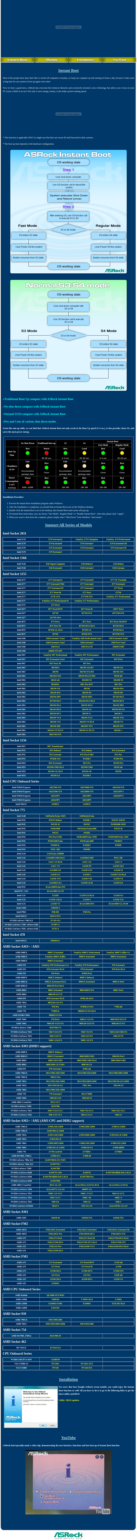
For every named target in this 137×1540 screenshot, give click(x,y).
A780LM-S (55, 1156)
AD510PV (86, 796)
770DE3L (55, 1011)
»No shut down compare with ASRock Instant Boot (34, 406)
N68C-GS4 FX (55, 1040)
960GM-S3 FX (118, 1023)
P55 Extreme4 (118, 750)
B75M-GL (87, 630)
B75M (55, 634)
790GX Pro (55, 1077)
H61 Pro (118, 684)
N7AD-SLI (55, 920)
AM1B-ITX (118, 1218)
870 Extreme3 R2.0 (55, 998)
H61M (87, 688)
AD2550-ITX (118, 787)
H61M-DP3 (87, 697)
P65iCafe (118, 676)
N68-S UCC (55, 1197)
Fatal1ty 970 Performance (87, 965)
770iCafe (118, 1006)
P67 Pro (86, 663)
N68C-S (118, 1197)
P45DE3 (87, 820)
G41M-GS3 (87, 870)
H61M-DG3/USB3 (86, 676)
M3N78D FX (55, 1027)
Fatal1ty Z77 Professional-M (55, 601)
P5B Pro (87, 912)
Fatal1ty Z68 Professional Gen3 (86, 638)
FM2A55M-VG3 (87, 1246)
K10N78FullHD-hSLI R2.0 (55, 1176)
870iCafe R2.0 (86, 998)
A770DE (118, 1151)
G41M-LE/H (87, 883)
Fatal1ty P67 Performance (87, 655)
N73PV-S (55, 924)
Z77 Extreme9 (86, 580)
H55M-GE (87, 771)
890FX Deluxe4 (87, 977)
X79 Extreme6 (55, 548)
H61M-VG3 (86, 717)
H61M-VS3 (55, 722)
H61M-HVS (55, 713)
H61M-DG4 (55, 705)
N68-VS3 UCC (87, 1110)
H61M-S (118, 713)
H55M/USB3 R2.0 (55, 767)
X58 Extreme (118, 568)
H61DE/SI (118, 680)
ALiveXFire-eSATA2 (118, 1185)
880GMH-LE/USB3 (55, 1064)
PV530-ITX (86, 1368)
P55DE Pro (55, 758)
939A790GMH (55, 1319)
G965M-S (55, 908)
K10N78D (55, 1168)
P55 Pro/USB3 (86, 754)
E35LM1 (55, 1308)
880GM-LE (87, 1064)
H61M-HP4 (118, 705)
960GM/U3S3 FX (118, 1019)
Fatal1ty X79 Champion (87, 539)
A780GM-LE (87, 1147)
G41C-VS (55, 866)
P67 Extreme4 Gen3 (55, 659)
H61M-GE (55, 688)
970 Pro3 (55, 973)
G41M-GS (55, 874)
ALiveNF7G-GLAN (55, 1189)
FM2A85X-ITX (118, 1234)
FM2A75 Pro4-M (87, 1238)
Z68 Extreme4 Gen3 (118, 638)
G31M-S (87, 899)
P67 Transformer (55, 746)
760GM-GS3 (55, 1098)
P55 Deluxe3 (55, 750)
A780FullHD (118, 1147)
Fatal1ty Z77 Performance (87, 601)
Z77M (118, 592)
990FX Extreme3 (55, 961)
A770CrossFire (55, 1151)
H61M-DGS (118, 701)
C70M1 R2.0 (87, 1299)
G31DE (55, 895)
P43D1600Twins (55, 841)
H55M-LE (55, 775)
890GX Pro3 (118, 981)
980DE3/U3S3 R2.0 (87, 1011)
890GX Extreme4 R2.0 (55, 981)
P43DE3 (118, 841)
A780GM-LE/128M (55, 1147)
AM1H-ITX (86, 1218)
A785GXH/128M (55, 1135)
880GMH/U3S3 (87, 990)
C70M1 (118, 1299)
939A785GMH (87, 1324)
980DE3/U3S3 (55, 1015)
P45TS (55, 833)
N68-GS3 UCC (55, 1115)
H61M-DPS (55, 697)
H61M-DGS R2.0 (87, 701)
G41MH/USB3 (87, 858)
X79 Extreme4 (86, 548)
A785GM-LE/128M (118, 1135)
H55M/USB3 (87, 767)
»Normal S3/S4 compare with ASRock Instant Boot (34, 413)
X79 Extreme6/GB (118, 543)
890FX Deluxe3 (55, 1052)
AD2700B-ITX (87, 787)
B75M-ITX (87, 634)
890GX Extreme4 (55, 1056)
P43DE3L (55, 845)
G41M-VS (118, 878)
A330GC (55, 804)
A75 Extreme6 (55, 1262)
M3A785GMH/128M (87, 1081)
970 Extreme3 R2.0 (55, 969)
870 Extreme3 (55, 1069)
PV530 (55, 1368)
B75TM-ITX (118, 634)
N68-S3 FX (118, 1036)
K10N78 (87, 1172)
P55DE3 (87, 758)
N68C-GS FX (87, 1040)
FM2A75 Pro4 (55, 1238)
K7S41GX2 (55, 1347)
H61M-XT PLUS (55, 730)
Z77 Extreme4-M (55, 588)
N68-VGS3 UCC (55, 1110)
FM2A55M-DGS (55, 1250)
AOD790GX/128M (55, 1131)
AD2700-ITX (55, 787)
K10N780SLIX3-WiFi (55, 1160)
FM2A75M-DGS (55, 1242)
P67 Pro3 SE (55, 663)
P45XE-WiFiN (118, 820)
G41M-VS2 (87, 878)
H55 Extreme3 (55, 763)
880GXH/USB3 (55, 1060)
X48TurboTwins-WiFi (55, 816)
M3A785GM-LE (55, 1085)
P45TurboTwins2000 (86, 828)
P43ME (86, 849)
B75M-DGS (118, 626)
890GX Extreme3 (87, 981)
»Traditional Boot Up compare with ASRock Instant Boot (38, 399)
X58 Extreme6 (55, 568)
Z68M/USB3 (118, 646)
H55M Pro (118, 763)
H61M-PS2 (55, 692)
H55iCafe (118, 767)
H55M (118, 771)
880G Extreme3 (55, 990)
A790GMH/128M (87, 1126)
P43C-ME (55, 849)
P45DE (87, 833)
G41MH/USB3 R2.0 (55, 858)
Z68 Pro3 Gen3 (118, 642)
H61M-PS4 (118, 688)
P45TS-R (118, 828)
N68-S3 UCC (87, 1115)
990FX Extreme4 (118, 956)
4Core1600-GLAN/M (118, 903)
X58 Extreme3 (86, 568)
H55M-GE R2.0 (55, 771)
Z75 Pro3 (55, 605)
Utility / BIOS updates (69, 1400)
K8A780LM (55, 1336)
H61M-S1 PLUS (86, 730)
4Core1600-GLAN (55, 891)
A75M (118, 1266)
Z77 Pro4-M (55, 592)
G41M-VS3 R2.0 (118, 874)
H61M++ (118, 730)
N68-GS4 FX (55, 1036)
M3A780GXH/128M (55, 1089)
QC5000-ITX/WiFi (55, 1295)
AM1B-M (55, 1218)
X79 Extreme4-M (118, 548)
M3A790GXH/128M (87, 1073)
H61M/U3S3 (55, 676)
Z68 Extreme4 (86, 642)
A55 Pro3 (55, 1275)
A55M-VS (118, 1279)
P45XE (87, 824)
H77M (55, 613)
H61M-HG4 (86, 705)
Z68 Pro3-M (86, 646)
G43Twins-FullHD (55, 853)
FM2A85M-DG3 (87, 1234)
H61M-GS (87, 709)
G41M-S (87, 874)
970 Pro (55, 1006)
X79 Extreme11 (55, 539)
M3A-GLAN (55, 1185)
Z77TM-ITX (87, 596)
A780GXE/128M (118, 1143)
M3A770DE (86, 1094)
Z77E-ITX (55, 596)
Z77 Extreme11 (55, 580)
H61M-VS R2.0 (87, 722)
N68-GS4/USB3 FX (118, 1032)
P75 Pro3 (55, 621)
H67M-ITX (118, 671)
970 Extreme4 (118, 965)
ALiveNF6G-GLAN (118, 1206)
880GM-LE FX (55, 994)
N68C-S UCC (87, 1193)
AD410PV (86, 800)
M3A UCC (55, 1102)
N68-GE (55, 1202)
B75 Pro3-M (55, 626)
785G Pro (86, 1085)
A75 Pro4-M (86, 1266)
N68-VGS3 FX (55, 1032)
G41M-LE (118, 883)
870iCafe (87, 1069)
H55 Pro (87, 763)
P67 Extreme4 (86, 659)
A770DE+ (86, 1151)
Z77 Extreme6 (86, 584)
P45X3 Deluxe (55, 820)
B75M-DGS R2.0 (87, 626)
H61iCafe (55, 680)
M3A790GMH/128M (118, 1073)
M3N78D (55, 1106)
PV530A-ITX (87, 1363)
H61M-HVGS (118, 709)
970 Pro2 (55, 1019)
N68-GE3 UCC (118, 1110)
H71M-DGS (55, 701)
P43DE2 (87, 845)
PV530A (55, 1363)
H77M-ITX (87, 613)
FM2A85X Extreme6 (55, 1229)
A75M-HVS (86, 1271)
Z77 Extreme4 (118, 584)
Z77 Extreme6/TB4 (55, 584)
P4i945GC (55, 940)
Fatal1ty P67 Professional (55, 655)
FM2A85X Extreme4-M (118, 1229)
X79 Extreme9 (55, 543)
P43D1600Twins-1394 (118, 837)
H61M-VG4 (55, 717)
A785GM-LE (55, 1139)
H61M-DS (118, 692)
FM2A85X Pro (55, 1234)
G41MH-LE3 (55, 883)
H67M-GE (118, 667)
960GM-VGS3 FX (55, 1023)
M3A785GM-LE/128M (118, 1081)
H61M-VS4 (118, 717)
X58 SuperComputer (55, 564)
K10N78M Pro (87, 1176)
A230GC (87, 804)
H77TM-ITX (118, 613)
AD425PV (55, 800)
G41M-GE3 (118, 866)
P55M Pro (118, 758)
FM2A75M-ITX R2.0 (87, 1242)
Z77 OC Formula (118, 580)
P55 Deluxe (87, 750)
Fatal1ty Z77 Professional (118, 596)
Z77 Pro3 (87, 592)
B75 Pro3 (87, 621)
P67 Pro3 (118, 659)
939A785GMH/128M (55, 1324)
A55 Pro (87, 1275)
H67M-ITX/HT (87, 671)
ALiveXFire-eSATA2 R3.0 (87, 1185)
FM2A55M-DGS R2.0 (118, 1246)
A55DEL (55, 1283)
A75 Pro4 (55, 1266)
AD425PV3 (118, 796)
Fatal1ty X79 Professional (118, 539)
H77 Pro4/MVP (55, 609)
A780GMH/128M (55, 1143)
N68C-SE (87, 1197)
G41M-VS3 (55, 878)
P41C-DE (118, 858)
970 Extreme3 (86, 969)
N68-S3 (118, 1115)
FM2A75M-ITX (118, 1242)
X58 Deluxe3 (87, 564)
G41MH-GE (55, 870)
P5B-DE (55, 912)
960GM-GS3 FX (86, 1023)
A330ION (55, 1359)
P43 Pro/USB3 (55, 837)
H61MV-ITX (87, 726)
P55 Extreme (55, 754)
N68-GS (87, 1202)
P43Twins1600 (87, 841)
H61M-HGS (55, 709)
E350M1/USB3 (55, 1303)
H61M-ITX (118, 726)
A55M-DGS (55, 1279)
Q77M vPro (55, 617)
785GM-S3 (118, 1085)
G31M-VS (55, 903)
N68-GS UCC (118, 1193)
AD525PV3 (118, 791)
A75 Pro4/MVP (87, 1262)
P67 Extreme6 (118, 655)
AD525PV (55, 796)
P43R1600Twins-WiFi (87, 837)
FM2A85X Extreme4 (86, 1229)
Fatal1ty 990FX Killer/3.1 (118, 952)
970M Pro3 (87, 973)
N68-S (118, 1202)
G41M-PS (87, 866)
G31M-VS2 (118, 899)
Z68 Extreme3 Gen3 (55, 642)
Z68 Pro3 (55, 646)
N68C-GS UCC (55, 1193)
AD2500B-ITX (87, 791)
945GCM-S (55, 916)
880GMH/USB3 (118, 1060)
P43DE (118, 845)
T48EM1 (55, 1299)
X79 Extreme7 (86, 543)
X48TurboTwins (86, 816)
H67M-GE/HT (87, 667)
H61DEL (55, 684)
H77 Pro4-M (87, 609)
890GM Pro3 (118, 1056)
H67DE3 (55, 667)
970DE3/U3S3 (86, 1006)
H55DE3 (87, 775)
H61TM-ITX (55, 734)
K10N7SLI (55, 1164)
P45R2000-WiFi (118, 824)
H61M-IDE (55, 726)
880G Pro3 (118, 990)
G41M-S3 (118, 870)
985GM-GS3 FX (55, 1002)
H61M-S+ (86, 713)
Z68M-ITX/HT (55, 651)
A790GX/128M (118, 1126)
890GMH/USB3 (87, 1056)
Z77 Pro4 (118, 588)
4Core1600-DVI (86, 903)
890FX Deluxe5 (55, 977)
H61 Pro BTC (87, 684)
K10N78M (55, 1181)
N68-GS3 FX (87, 1036)
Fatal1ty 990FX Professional (87, 952)
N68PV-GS (87, 1189)
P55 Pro (118, 754)
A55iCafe (118, 1275)
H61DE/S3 (87, 680)
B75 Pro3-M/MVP (118, 621)
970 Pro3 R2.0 (118, 969)
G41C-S (118, 862)
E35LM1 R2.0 (118, 1303)
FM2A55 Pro (55, 1246)
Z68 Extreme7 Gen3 (55, 638)
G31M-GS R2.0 (87, 895)
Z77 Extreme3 (86, 588)
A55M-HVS (86, 1279)
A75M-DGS (55, 1271)
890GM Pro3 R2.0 (55, 986)
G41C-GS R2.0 (55, 862)
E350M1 (87, 1303)
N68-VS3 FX (87, 1032)
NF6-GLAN (86, 1206)
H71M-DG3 (118, 697)
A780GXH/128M (87, 1143)
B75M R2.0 (118, 630)
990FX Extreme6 (87, 956)
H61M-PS (87, 692)
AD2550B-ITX (55, 791)
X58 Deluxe (118, 564)
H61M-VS (118, 722)
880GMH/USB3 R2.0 (86, 1060)
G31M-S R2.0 (55, 899)
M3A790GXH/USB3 (55, 1073)
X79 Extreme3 (55, 552)
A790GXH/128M (55, 1126)
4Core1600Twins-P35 (55, 887)
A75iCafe (118, 1262)
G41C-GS (86, 862)
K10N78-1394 (55, 1172)
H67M (55, 671)
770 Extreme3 (55, 1094)
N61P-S (55, 1206)
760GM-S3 (87, 1098)
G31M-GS (118, 895)
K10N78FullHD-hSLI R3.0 (118, 1172)
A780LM (87, 1156)
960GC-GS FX (87, 1019)
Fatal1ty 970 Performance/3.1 (55, 965)
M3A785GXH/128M (55, 1081)
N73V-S (55, 928)
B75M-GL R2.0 (55, 630)
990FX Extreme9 (55, 952)
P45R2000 (55, 828)
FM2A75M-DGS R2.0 (118, 1238)
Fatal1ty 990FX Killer (55, 956)
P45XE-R (55, 824)
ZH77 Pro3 (118, 609)
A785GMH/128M (87, 1135)
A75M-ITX (118, 1271)
